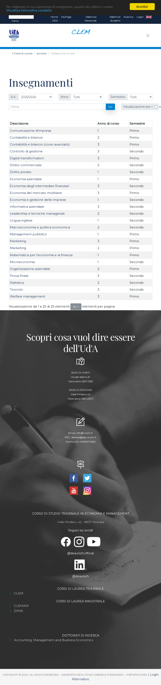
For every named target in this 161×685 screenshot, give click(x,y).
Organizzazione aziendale (30, 269)
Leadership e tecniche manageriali (37, 213)
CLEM (18, 593)
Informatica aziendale (27, 207)
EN (148, 17)
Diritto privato (20, 172)
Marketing (18, 241)
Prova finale (19, 276)
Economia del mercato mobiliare (36, 193)
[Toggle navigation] (147, 35)
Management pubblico (28, 234)
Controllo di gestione (26, 151)
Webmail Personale (90, 18)
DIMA (18, 611)
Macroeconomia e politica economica (40, 227)
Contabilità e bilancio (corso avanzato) (40, 144)
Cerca (15, 20)
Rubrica (128, 16)
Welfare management (27, 296)
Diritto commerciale (26, 165)
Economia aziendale (26, 179)
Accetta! (142, 6)
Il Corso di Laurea (22, 53)
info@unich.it (84, 432)
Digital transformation (27, 158)
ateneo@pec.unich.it (83, 437)
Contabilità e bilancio (26, 137)
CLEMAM (21, 606)
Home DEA (54, 18)
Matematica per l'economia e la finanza (41, 255)
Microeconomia (22, 262)
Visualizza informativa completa (29, 10)
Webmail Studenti (115, 18)
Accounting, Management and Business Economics (53, 640)
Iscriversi (42, 53)
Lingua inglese (21, 220)
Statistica (17, 283)
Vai (110, 106)
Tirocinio (16, 289)
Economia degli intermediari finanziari (39, 186)
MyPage (66, 16)
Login (140, 16)
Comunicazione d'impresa (30, 131)
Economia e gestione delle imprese (38, 200)
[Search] (21, 17)
